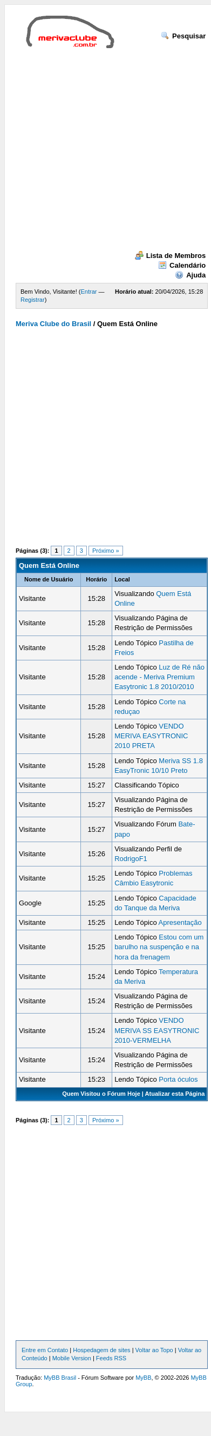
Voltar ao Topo (154, 1350)
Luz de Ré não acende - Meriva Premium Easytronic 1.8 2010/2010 (159, 677)
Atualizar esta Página (175, 1093)
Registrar (33, 299)
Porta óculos (178, 1079)
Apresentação (180, 922)
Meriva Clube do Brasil (53, 324)
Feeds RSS (111, 1358)
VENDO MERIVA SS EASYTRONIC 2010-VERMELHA (156, 1030)
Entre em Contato (45, 1350)
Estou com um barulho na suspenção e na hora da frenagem (158, 947)
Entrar (89, 291)
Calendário (182, 265)
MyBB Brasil (60, 1377)
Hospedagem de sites (101, 1350)
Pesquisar (183, 36)
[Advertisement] (101, 149)
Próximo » (105, 550)
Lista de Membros (170, 256)
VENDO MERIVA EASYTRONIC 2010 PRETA (151, 736)
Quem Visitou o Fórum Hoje (101, 1093)
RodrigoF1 (130, 859)
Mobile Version (71, 1358)
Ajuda (190, 275)
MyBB (143, 1377)
